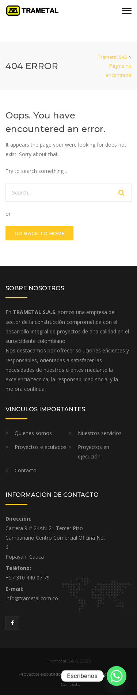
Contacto (26, 470)
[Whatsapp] (116, 676)
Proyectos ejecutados (40, 446)
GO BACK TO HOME (40, 233)
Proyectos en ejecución (93, 451)
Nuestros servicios (100, 433)
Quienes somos (33, 433)
